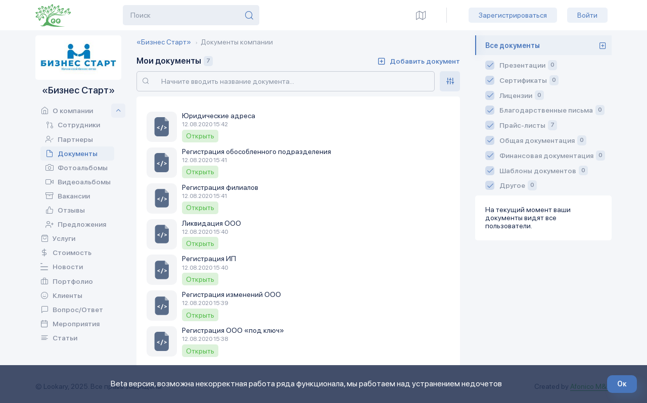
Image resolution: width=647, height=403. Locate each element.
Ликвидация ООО (211, 223)
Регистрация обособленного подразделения (256, 151)
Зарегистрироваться (513, 15)
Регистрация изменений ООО (231, 294)
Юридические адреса (218, 116)
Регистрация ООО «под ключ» (233, 330)
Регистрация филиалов (220, 187)
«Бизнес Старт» (163, 42)
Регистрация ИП (209, 259)
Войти (587, 15)
